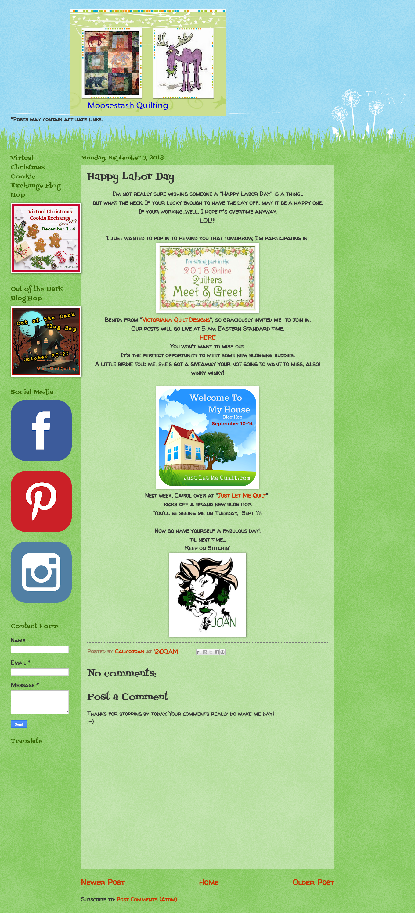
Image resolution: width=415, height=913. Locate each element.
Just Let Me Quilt (242, 495)
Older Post (313, 882)
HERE (208, 337)
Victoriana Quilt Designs (176, 320)
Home (208, 882)
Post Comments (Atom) (147, 899)
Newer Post (103, 882)
